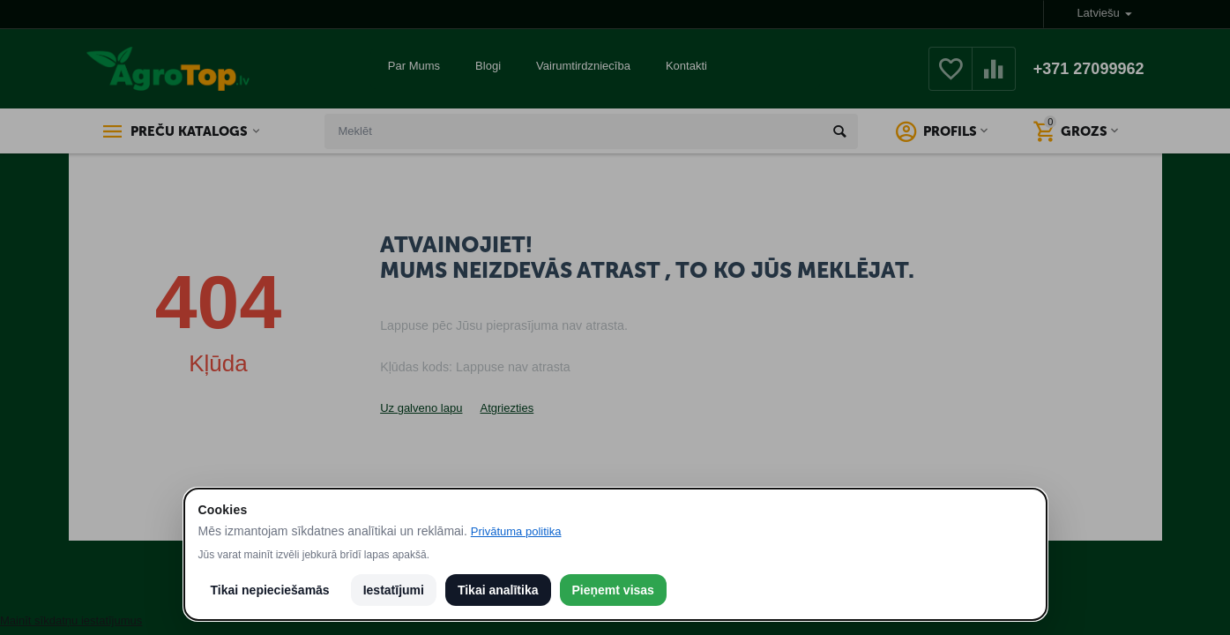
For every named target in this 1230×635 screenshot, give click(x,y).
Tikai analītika (498, 590)
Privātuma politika (516, 531)
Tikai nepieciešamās (270, 590)
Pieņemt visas (613, 590)
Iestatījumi (393, 590)
